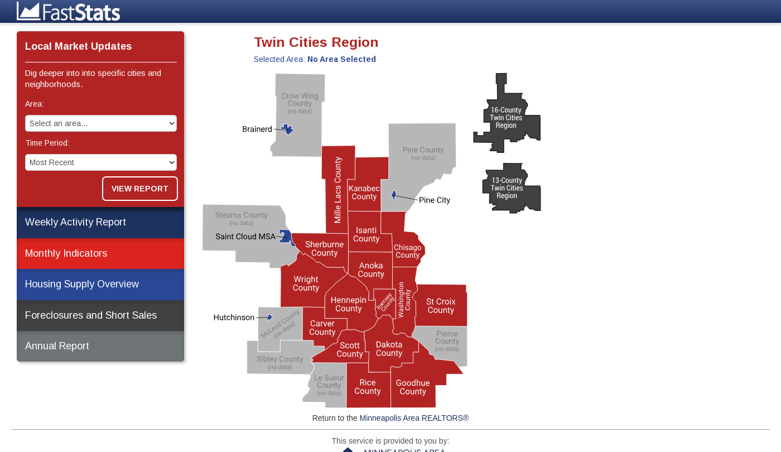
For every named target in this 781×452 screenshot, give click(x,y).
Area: (34, 103)
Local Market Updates (78, 46)
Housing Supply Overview (82, 284)
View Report (140, 188)
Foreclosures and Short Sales (91, 315)
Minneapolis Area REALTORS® (414, 417)
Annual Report (57, 346)
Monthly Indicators (66, 253)
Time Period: (47, 142)
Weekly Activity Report (75, 222)
